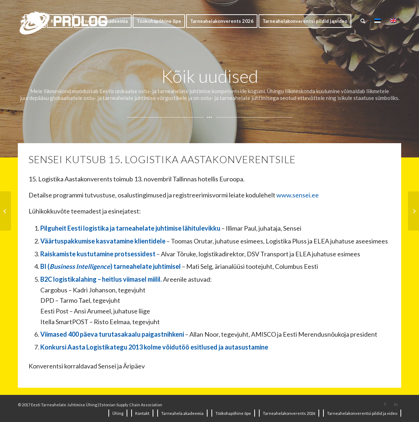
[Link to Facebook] (385, 404)
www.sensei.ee (297, 195)
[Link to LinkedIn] (395, 404)
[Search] (363, 21)
